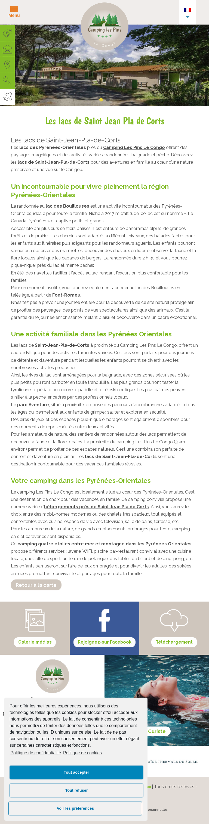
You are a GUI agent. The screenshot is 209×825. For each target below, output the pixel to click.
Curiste (157, 732)
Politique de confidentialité (35, 753)
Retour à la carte (36, 585)
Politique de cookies (82, 753)
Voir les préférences (75, 808)
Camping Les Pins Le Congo (134, 147)
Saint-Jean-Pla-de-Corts (62, 345)
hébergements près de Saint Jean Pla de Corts (96, 506)
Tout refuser (76, 790)
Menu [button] (14, 15)
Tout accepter (76, 772)
